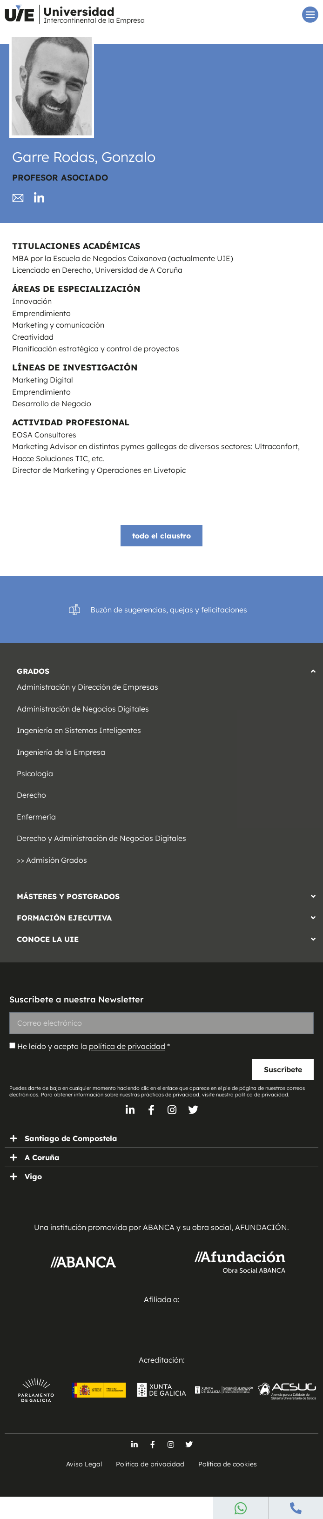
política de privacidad (127, 1046)
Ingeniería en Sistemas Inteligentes (79, 730)
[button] (161, 668)
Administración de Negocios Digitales (83, 708)
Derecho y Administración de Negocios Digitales (101, 838)
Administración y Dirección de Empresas (87, 687)
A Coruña (42, 1157)
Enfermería (36, 816)
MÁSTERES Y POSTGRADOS (68, 896)
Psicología (35, 773)
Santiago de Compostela (71, 1138)
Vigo (33, 1176)
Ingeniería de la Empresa (61, 752)
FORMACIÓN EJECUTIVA (64, 917)
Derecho (31, 795)
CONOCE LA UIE (48, 939)
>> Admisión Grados (52, 860)
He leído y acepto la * (93, 1046)
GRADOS (33, 671)
